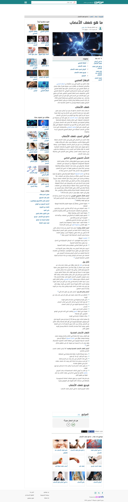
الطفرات (85, 238)
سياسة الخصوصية (44, 495)
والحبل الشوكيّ (71, 127)
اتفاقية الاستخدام (29, 495)
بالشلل (85, 373)
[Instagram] (95, 493)
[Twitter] (99, 493)
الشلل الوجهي (68, 279)
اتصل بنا (32, 492)
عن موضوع (46, 492)
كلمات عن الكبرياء (44, 207)
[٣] (74, 257)
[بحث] (74, 2)
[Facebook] (102, 493)
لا (68, 424)
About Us (46, 498)
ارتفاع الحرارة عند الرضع (42, 220)
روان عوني (84, 27)
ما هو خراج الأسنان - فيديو (41, 217)
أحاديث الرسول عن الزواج (42, 204)
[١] (60, 192)
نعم (73, 424)
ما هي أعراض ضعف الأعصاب (98, 62)
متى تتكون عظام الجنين (42, 213)
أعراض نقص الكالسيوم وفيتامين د (39, 201)
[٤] (58, 291)
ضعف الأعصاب (74, 117)
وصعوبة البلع (76, 224)
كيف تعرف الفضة (44, 223)
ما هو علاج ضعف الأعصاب (97, 67)
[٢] (75, 200)
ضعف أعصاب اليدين (98, 79)
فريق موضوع (30, 498)
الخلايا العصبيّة (79, 174)
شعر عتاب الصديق (44, 198)
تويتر (86, 431)
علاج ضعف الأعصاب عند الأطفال (98, 73)
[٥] (85, 345)
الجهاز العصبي (61, 84)
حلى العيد (46, 210)
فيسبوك (92, 431)
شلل (81, 265)
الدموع (75, 311)
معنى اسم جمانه (44, 194)
